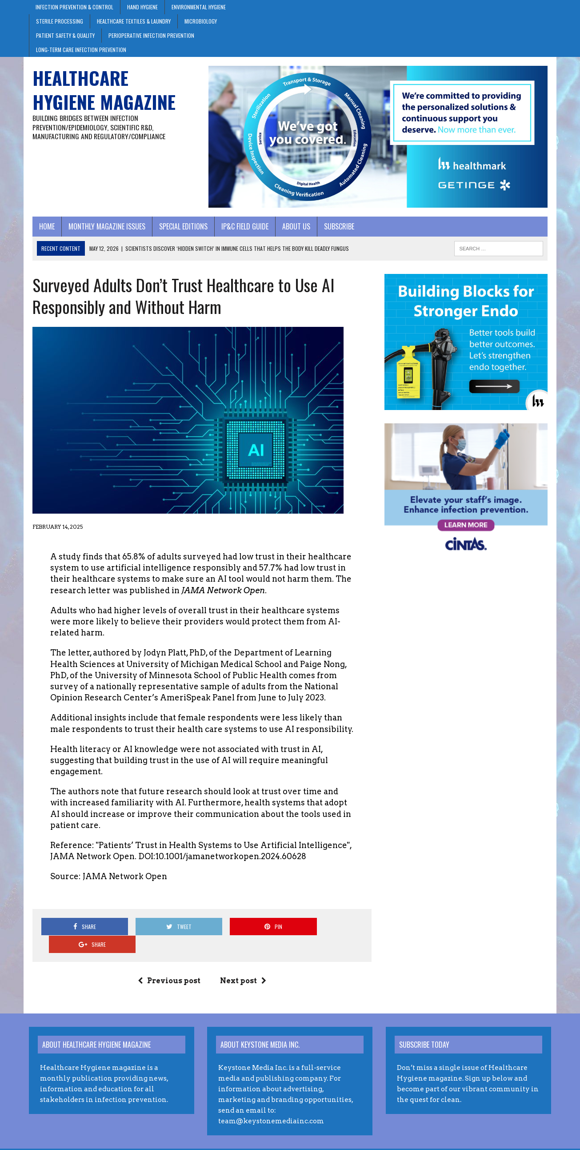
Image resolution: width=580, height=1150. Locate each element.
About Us (293, 228)
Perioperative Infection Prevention (151, 35)
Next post (242, 965)
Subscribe (335, 228)
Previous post (167, 965)
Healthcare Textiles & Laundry (134, 21)
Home (43, 228)
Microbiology (200, 21)
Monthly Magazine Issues (103, 228)
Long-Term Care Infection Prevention (81, 49)
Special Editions (180, 228)
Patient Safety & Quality (65, 35)
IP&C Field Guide (241, 228)
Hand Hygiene (142, 7)
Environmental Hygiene (199, 7)
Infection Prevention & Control (74, 7)
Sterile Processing (59, 21)
